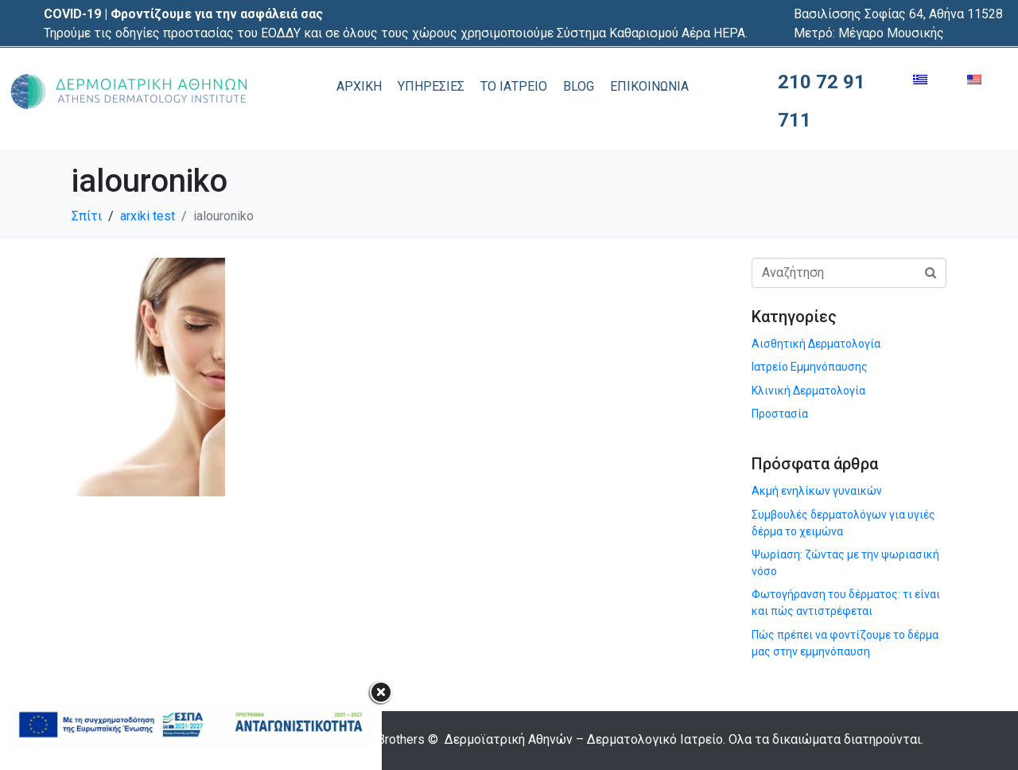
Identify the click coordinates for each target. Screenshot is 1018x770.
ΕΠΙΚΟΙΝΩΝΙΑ (649, 86)
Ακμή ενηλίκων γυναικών (817, 490)
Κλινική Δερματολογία (808, 390)
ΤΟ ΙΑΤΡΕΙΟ (513, 86)
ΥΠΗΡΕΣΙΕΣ (431, 86)
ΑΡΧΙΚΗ (359, 86)
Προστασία (780, 413)
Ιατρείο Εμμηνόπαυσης (810, 366)
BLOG (578, 86)
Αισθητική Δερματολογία (816, 343)
